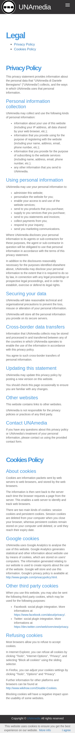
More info (45, 730)
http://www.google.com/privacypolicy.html (31, 577)
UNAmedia (35, 7)
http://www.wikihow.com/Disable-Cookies (31, 688)
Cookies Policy (25, 49)
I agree (66, 730)
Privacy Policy (24, 44)
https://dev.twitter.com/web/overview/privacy (41, 626)
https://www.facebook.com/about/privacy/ (39, 614)
